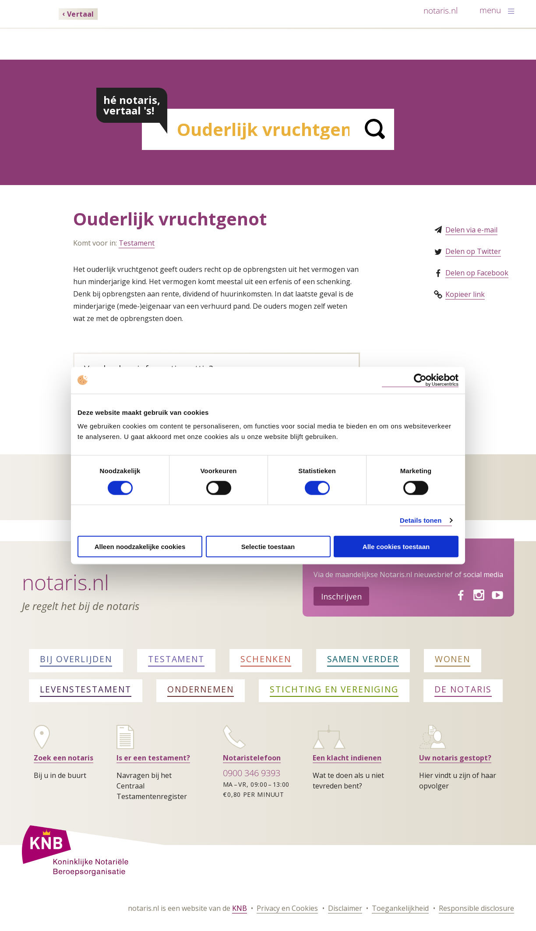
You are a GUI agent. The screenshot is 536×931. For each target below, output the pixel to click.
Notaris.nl (65, 582)
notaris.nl (440, 10)
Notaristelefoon (252, 758)
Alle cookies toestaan (396, 546)
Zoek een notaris (63, 758)
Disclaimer (345, 908)
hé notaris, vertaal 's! (131, 105)
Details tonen (420, 520)
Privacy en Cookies (287, 908)
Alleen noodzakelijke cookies (140, 546)
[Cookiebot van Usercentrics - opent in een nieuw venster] (420, 380)
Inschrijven (341, 596)
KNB (239, 908)
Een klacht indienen (347, 758)
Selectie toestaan (268, 546)
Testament (137, 243)
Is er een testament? (153, 758)
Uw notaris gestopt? (455, 758)
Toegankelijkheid (400, 908)
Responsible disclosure (476, 908)
